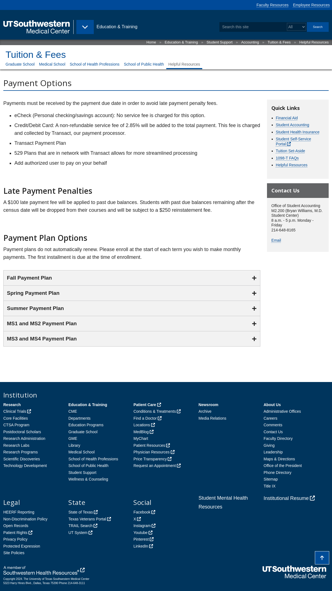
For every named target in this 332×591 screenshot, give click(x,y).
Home (151, 42)
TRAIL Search (80, 525)
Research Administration (24, 438)
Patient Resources (149, 445)
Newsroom (209, 404)
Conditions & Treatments (154, 411)
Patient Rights (15, 532)
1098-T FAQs (287, 158)
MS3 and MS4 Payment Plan (42, 339)
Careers (270, 418)
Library (74, 445)
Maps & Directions (279, 459)
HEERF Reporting (18, 512)
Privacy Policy (15, 539)
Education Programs (85, 425)
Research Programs (20, 452)
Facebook (141, 512)
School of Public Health (144, 64)
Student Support (219, 42)
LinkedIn (140, 546)
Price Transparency (150, 459)
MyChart (140, 438)
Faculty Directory (278, 438)
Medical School (52, 64)
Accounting (250, 42)
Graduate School (20, 64)
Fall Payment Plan (29, 278)
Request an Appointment (154, 465)
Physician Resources (151, 452)
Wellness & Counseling (88, 479)
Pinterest (141, 539)
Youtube (140, 532)
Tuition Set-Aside (290, 151)
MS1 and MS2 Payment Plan (42, 323)
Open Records (15, 525)
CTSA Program (16, 425)
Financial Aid (287, 118)
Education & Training (181, 42)
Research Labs (16, 445)
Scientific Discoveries (21, 459)
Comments (273, 425)
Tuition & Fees (279, 42)
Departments (79, 418)
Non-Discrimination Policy (25, 519)
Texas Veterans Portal (87, 519)
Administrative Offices (282, 411)
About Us (272, 404)
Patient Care (144, 404)
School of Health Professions (95, 64)
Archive (205, 411)
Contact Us (273, 432)
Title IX (270, 486)
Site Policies (13, 553)
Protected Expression (21, 546)
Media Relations (212, 418)
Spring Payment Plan (33, 293)
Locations (141, 425)
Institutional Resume (286, 498)
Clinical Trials (14, 411)
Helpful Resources (314, 42)
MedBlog (141, 432)
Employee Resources (311, 5)
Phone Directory (277, 472)
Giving (269, 445)
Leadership (273, 452)
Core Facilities (15, 418)
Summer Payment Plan (35, 308)
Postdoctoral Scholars (22, 432)
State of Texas (80, 512)
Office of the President (283, 465)
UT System (77, 532)
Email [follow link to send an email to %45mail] (276, 240)
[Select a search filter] (296, 27)
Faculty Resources (272, 5)
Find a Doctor (145, 418)
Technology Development (25, 465)
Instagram (142, 525)
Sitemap (271, 479)
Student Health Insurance (298, 132)
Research (12, 404)
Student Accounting (292, 125)
